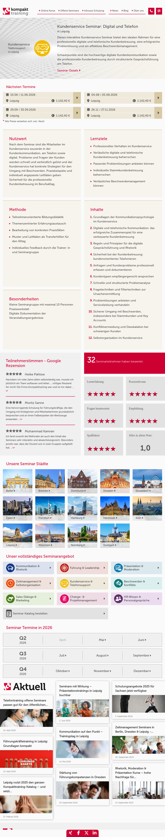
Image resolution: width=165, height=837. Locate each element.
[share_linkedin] (95, 833)
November (102, 671)
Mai (102, 640)
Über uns (138, 10)
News (114, 10)
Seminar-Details (68, 70)
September (142, 655)
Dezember (142, 671)
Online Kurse (47, 10)
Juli (62, 655)
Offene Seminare (68, 10)
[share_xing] (70, 833)
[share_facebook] (78, 833)
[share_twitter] (86, 833)
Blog (124, 10)
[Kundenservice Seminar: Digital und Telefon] (151, 11)
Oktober (63, 671)
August (102, 655)
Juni (142, 640)
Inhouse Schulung (93, 10)
